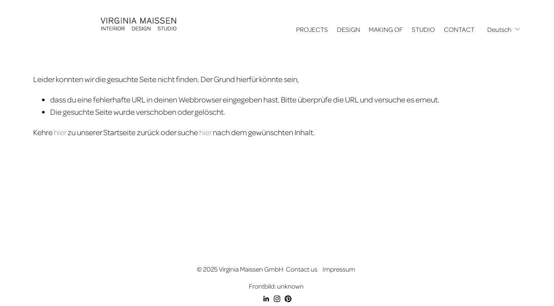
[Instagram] (277, 298)
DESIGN (348, 29)
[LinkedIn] (266, 298)
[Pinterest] (288, 298)
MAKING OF (386, 29)
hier (60, 132)
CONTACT (459, 29)
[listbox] (504, 29)
